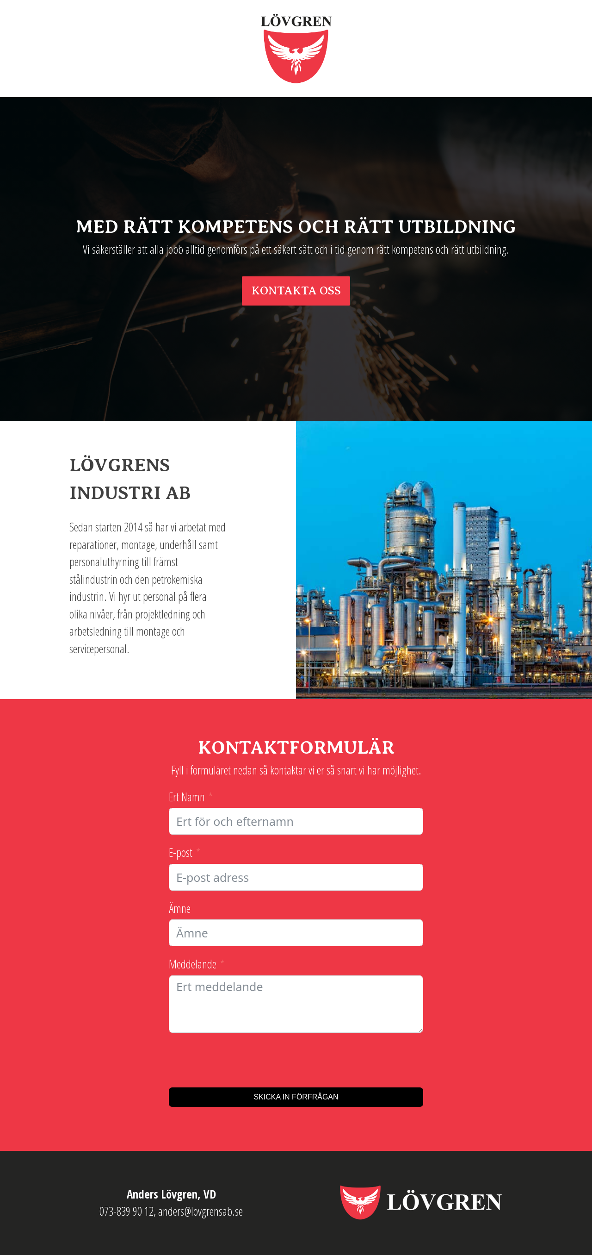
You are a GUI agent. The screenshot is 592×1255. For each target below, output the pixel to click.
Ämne (180, 908)
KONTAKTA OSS (296, 290)
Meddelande (192, 964)
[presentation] (239, 1060)
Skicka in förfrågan (295, 1097)
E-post (180, 852)
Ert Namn (187, 797)
